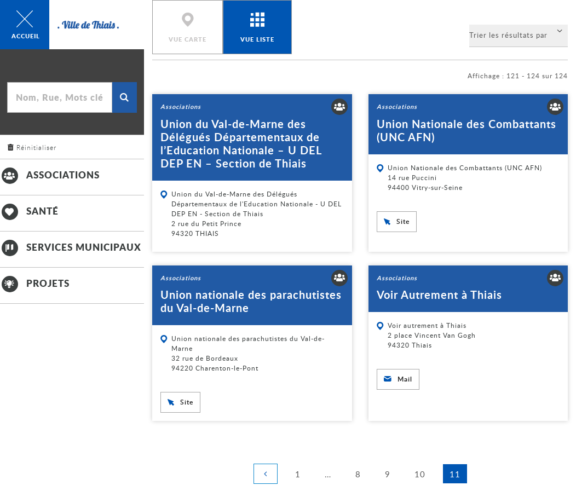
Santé (29, 210)
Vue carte (187, 39)
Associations (50, 174)
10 (423, 473)
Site (403, 221)
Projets (35, 283)
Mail (405, 379)
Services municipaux (70, 246)
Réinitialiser (36, 147)
